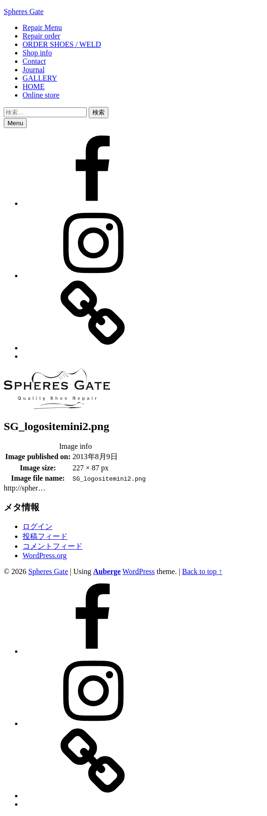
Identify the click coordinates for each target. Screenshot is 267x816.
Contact (34, 61)
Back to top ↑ (202, 571)
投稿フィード (45, 536)
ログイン (38, 526)
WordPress (138, 571)
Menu (15, 123)
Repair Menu (42, 27)
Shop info (37, 53)
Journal (34, 70)
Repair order (41, 36)
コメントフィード (53, 546)
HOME (34, 87)
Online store (41, 95)
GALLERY (40, 78)
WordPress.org (45, 555)
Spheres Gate (24, 11)
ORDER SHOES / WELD (62, 44)
